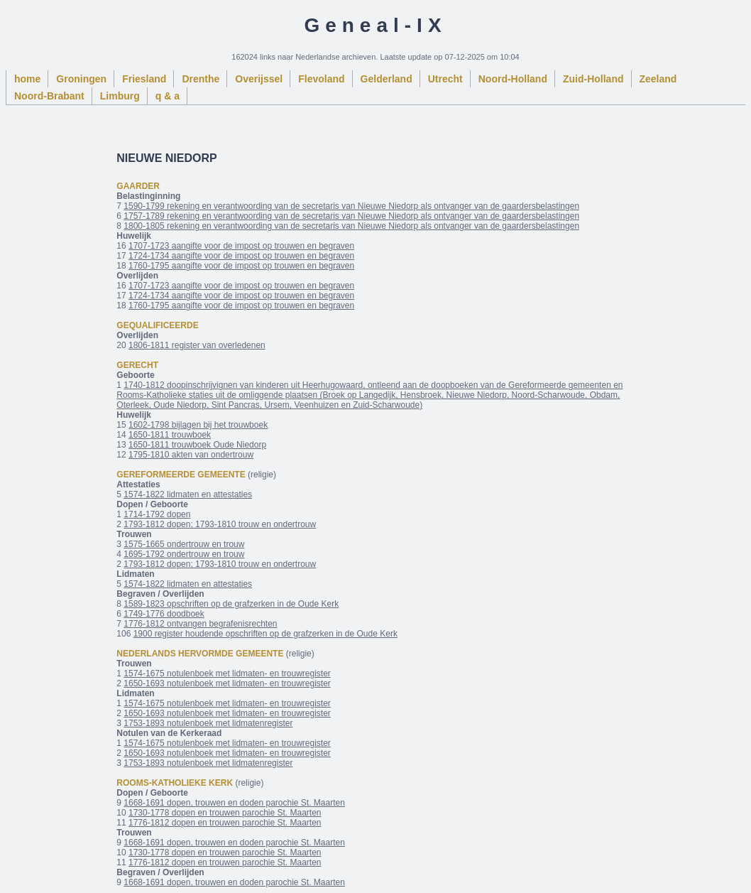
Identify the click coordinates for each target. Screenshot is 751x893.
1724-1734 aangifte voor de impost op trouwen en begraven (241, 256)
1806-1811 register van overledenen (196, 345)
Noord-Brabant (49, 96)
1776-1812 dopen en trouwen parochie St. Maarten (225, 823)
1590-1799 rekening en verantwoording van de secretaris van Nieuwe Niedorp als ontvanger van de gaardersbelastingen (351, 206)
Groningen (81, 79)
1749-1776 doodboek (164, 614)
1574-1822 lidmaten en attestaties (188, 494)
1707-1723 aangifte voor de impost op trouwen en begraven (241, 246)
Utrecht (445, 79)
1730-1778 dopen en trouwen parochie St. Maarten (225, 813)
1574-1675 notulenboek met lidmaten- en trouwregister (227, 673)
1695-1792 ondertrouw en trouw (184, 554)
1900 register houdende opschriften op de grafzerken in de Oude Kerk (265, 634)
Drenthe (200, 79)
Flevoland (321, 79)
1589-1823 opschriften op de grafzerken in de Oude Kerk (231, 604)
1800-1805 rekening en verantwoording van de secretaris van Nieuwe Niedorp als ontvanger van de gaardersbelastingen (351, 226)
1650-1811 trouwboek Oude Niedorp (197, 445)
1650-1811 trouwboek (169, 435)
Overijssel (259, 79)
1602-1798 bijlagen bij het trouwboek (198, 425)
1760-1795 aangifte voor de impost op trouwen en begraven (241, 266)
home (27, 79)
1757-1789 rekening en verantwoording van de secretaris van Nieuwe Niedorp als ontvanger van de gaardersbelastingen (351, 216)
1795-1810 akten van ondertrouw (190, 455)
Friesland (144, 79)
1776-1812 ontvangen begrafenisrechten (200, 624)
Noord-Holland (512, 79)
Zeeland (658, 79)
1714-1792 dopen (157, 514)
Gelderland (386, 79)
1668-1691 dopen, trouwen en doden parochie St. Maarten (234, 803)
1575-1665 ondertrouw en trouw (184, 544)
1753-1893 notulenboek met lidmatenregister (208, 723)
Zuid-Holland (593, 79)
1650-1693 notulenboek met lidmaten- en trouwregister (227, 683)
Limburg (120, 96)
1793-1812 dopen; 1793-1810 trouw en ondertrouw (220, 524)
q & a (167, 96)
